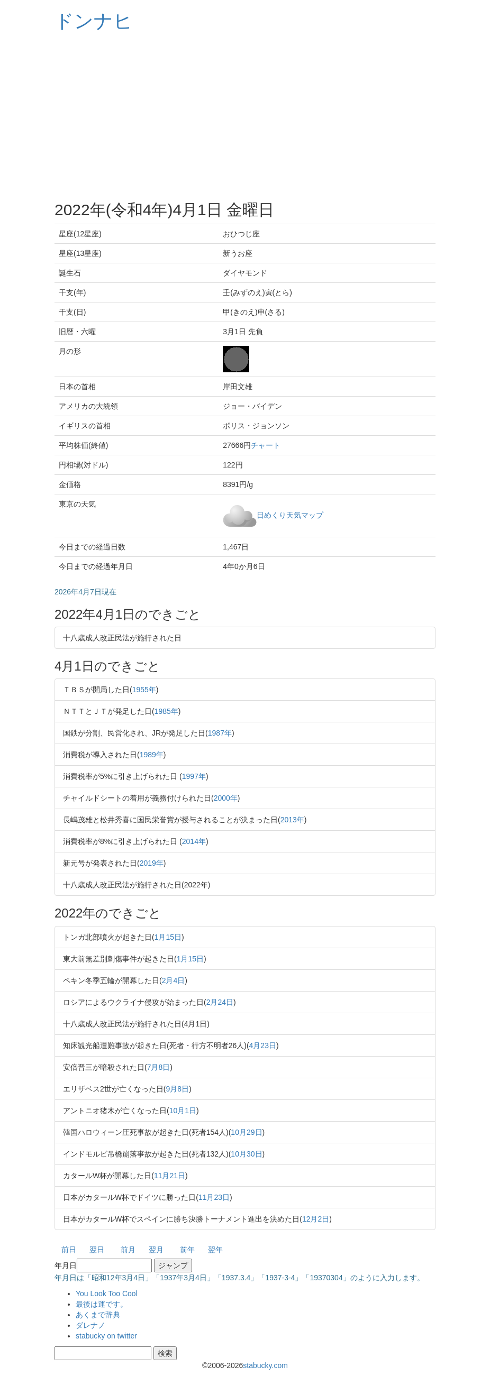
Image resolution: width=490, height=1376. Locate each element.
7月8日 (158, 1067)
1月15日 (168, 937)
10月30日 (246, 1154)
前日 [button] (68, 1249)
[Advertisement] (245, 116)
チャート (265, 445)
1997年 (194, 776)
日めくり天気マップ (290, 514)
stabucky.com (265, 1365)
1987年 (220, 733)
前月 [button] (128, 1249)
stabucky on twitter (106, 1336)
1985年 (166, 711)
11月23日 (214, 1197)
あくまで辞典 (98, 1314)
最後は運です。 (102, 1304)
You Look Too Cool (107, 1293)
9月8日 (177, 1089)
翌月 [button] (156, 1249)
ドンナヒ (94, 21)
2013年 (292, 819)
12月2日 (315, 1219)
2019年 (152, 863)
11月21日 (169, 1175)
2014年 (194, 841)
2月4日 (173, 980)
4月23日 (262, 1045)
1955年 (144, 689)
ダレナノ (90, 1325)
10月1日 (182, 1110)
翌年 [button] (215, 1249)
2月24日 (219, 1002)
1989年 (152, 754)
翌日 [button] (96, 1249)
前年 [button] (187, 1249)
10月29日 (246, 1132)
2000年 (226, 798)
